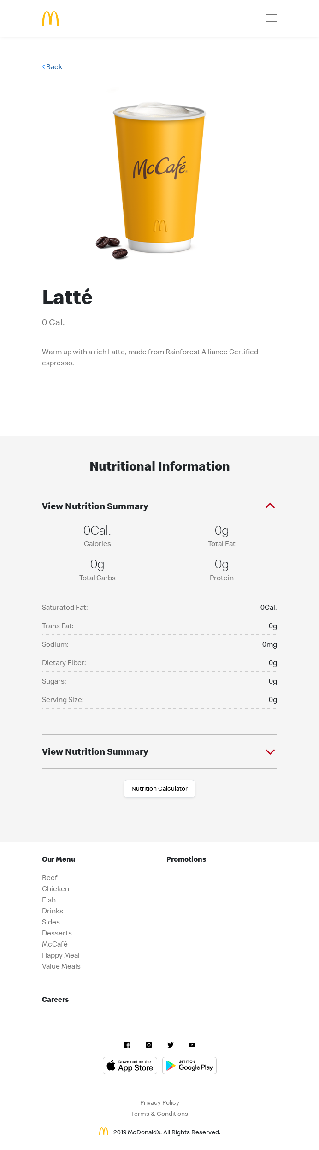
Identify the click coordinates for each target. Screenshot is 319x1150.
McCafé (55, 943)
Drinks (52, 910)
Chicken (55, 888)
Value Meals (61, 966)
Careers (55, 999)
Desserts (57, 932)
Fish (49, 899)
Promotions (186, 859)
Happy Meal (61, 954)
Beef (50, 877)
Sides (51, 921)
